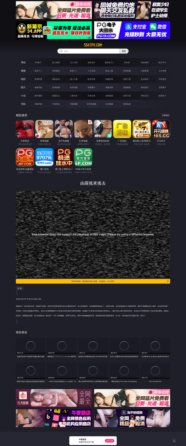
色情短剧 (127, 104)
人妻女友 (74, 95)
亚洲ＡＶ (38, 70)
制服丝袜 (109, 79)
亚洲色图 (56, 87)
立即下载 (109, 441)
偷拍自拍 (56, 79)
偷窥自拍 (38, 87)
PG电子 (38, 62)
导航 (23, 103)
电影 (23, 79)
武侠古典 (91, 95)
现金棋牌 (145, 62)
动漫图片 (91, 87)
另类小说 (127, 95)
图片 (23, 87)
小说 (23, 95)
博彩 (23, 62)
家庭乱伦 (56, 95)
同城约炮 (38, 104)
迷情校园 (109, 95)
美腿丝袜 (109, 87)
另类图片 (162, 87)
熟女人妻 (109, 70)
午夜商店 (56, 104)
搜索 (124, 51)
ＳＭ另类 (162, 70)
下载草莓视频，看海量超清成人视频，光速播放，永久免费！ (120, 281)
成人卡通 (74, 79)
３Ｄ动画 (91, 70)
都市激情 (38, 95)
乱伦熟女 (145, 79)
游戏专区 (91, 62)
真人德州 (56, 62)
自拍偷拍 (56, 70)
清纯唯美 (127, 87)
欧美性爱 (91, 79)
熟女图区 (145, 87)
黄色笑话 (145, 95)
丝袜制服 (127, 70)
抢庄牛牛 (162, 62)
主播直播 (145, 70)
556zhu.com (93, 45)
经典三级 (127, 79)
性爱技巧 (162, 95)
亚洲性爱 (38, 79)
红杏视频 (109, 104)
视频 (23, 70)
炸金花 (127, 62)
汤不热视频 (91, 104)
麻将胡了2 (109, 62)
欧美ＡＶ (74, 70)
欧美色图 (74, 87)
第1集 (20, 288)
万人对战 (74, 62)
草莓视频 (74, 104)
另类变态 (162, 79)
